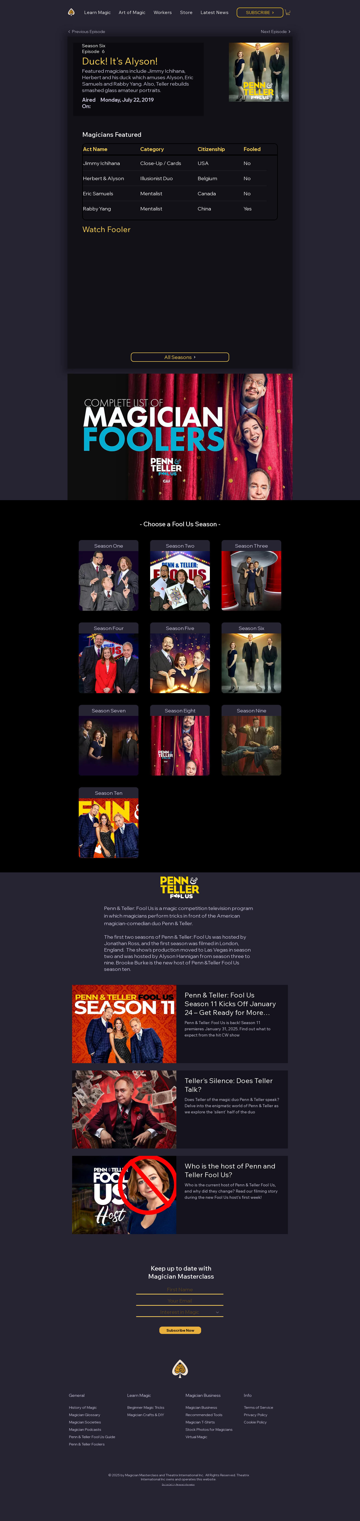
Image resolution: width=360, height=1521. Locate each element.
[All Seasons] (180, 357)
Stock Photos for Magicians (209, 1429)
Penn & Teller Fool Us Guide (92, 1436)
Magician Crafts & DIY (145, 1414)
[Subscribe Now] (180, 1330)
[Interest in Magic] (179, 1312)
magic (170, 908)
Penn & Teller (177, 923)
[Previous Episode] (86, 31)
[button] (101, 12)
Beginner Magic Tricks (145, 1407)
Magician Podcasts (85, 1429)
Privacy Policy (255, 1414)
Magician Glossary (84, 1414)
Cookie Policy (255, 1422)
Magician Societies (85, 1422)
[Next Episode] (275, 31)
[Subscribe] (260, 12)
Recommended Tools (204, 1414)
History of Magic (83, 1407)
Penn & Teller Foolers (87, 1444)
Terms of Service (258, 1407)
